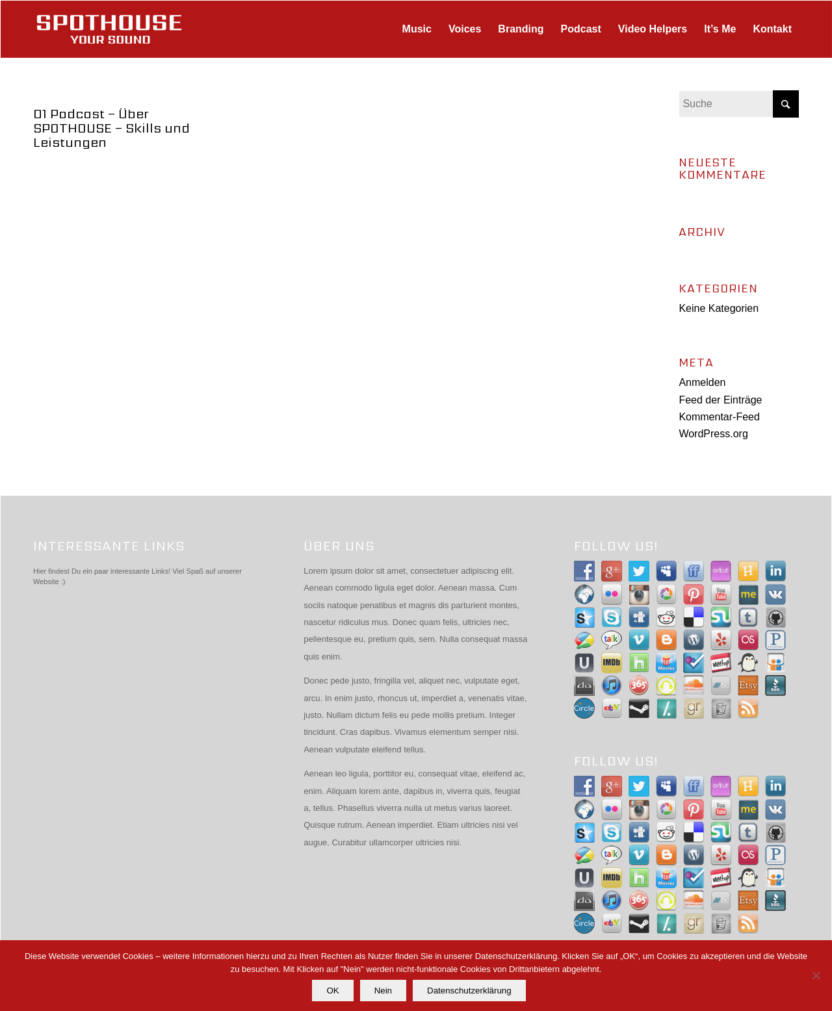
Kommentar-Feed (719, 416)
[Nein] (815, 975)
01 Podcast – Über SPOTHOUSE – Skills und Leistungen (111, 128)
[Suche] (739, 104)
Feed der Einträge (720, 399)
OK (333, 990)
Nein (383, 990)
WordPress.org (713, 433)
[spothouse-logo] (109, 29)
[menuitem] (417, 29)
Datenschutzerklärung (470, 990)
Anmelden (702, 382)
